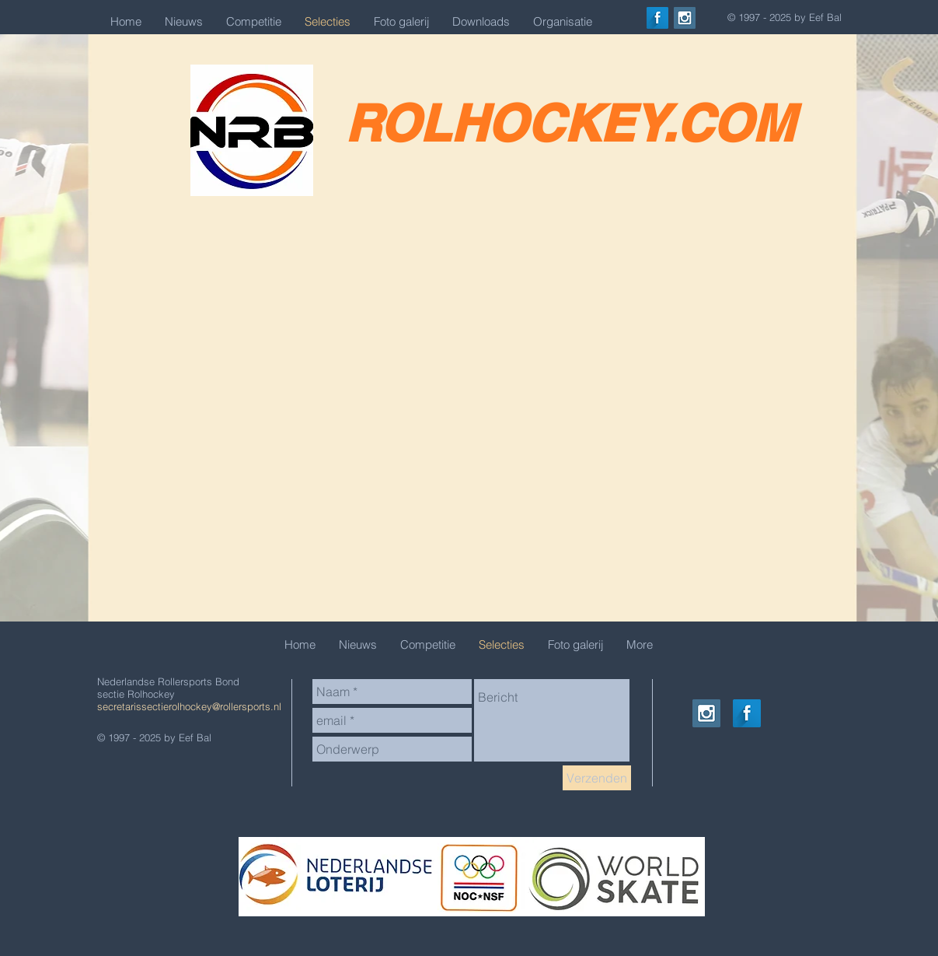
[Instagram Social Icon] (685, 18)
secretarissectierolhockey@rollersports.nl (189, 706)
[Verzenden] (597, 777)
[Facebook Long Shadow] (657, 18)
